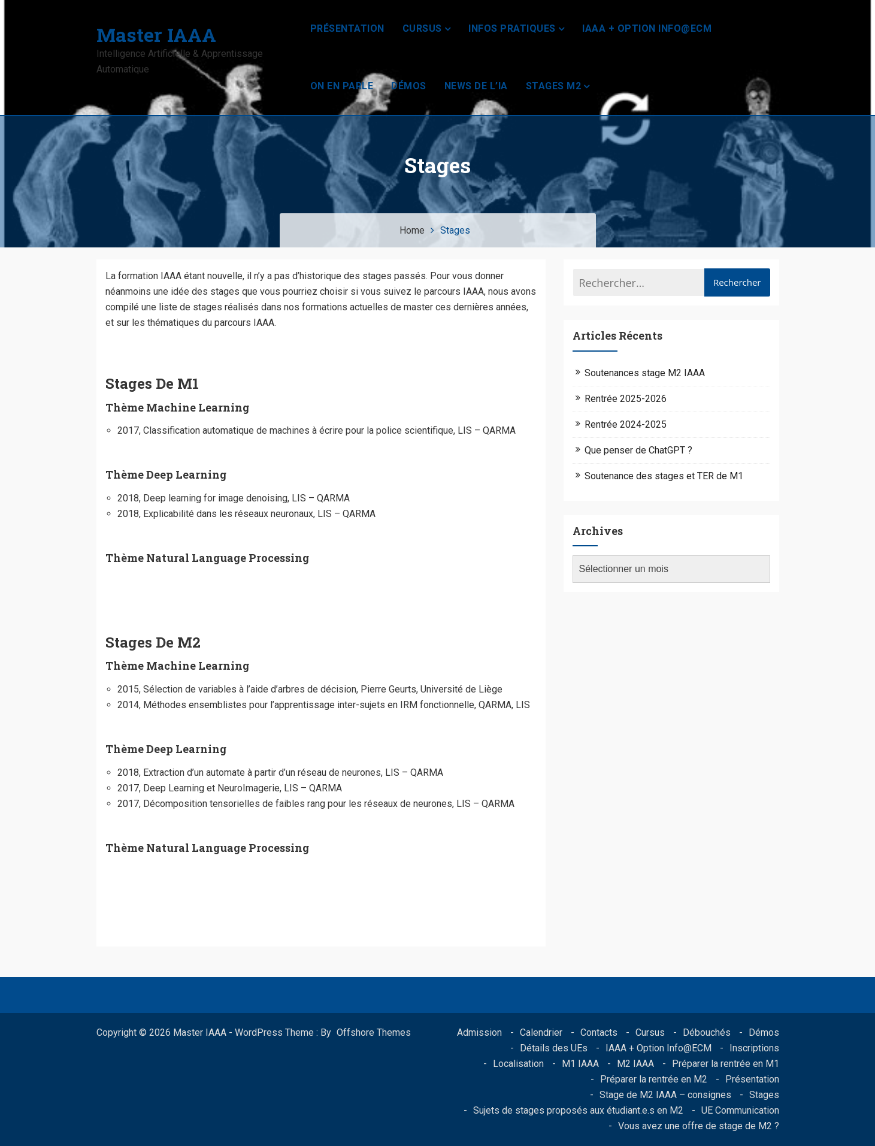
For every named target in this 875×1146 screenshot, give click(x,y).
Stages (764, 1094)
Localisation (518, 1063)
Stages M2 (554, 86)
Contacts (598, 1032)
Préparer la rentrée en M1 (725, 1063)
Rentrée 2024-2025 (626, 424)
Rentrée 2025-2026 (626, 398)
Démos (408, 86)
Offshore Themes (374, 1032)
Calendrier (541, 1032)
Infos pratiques (512, 28)
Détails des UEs (554, 1048)
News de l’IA (476, 86)
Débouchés (707, 1032)
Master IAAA (156, 34)
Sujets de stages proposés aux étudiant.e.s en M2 (578, 1110)
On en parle (342, 86)
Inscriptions (754, 1048)
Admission (479, 1032)
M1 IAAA (580, 1063)
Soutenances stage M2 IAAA (645, 373)
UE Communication (740, 1110)
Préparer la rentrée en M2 (653, 1079)
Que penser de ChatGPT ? (638, 450)
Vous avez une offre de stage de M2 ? (698, 1126)
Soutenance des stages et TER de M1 (664, 476)
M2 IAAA (635, 1063)
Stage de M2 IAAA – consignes (665, 1094)
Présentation (347, 28)
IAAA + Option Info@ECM (646, 28)
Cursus (422, 28)
